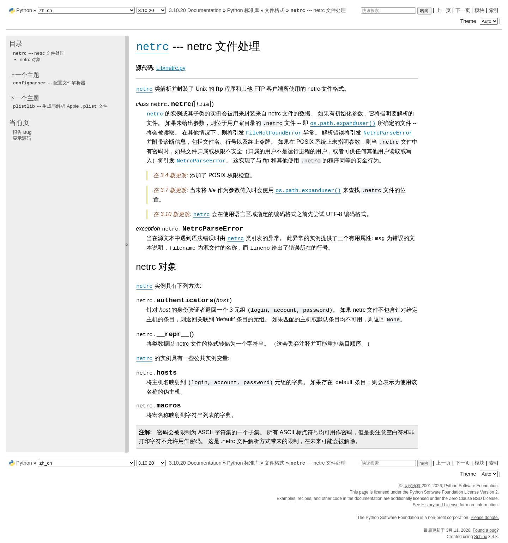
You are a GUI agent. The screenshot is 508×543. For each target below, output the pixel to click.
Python (24, 10)
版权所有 (413, 485)
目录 (16, 43)
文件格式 (274, 10)
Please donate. (485, 517)
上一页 (443, 10)
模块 (479, 10)
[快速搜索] (388, 10)
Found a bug (484, 530)
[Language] (86, 10)
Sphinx (480, 536)
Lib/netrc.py (171, 68)
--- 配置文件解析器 (49, 82)
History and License (440, 504)
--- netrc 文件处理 (318, 10)
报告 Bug (22, 132)
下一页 (462, 10)
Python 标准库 (243, 10)
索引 (494, 10)
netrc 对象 (30, 59)
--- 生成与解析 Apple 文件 (60, 106)
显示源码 (22, 138)
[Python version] (151, 10)
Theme (479, 21)
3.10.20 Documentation (195, 10)
